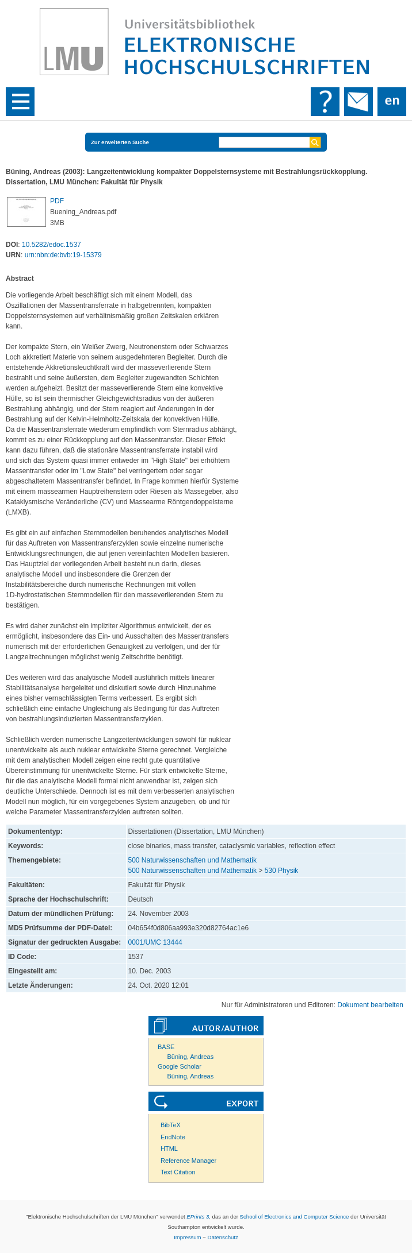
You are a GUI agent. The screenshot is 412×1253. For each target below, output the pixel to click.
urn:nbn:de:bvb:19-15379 (63, 255)
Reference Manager (188, 1160)
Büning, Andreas (190, 1056)
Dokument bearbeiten (370, 1005)
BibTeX (171, 1124)
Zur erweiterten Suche (120, 142)
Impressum (187, 1237)
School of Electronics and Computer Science (294, 1216)
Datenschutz (223, 1237)
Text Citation (178, 1172)
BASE (166, 1046)
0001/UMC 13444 (155, 942)
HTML (169, 1148)
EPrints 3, (198, 1216)
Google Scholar (179, 1066)
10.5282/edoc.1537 (51, 245)
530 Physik (282, 871)
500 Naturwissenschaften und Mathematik (192, 860)
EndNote (173, 1137)
